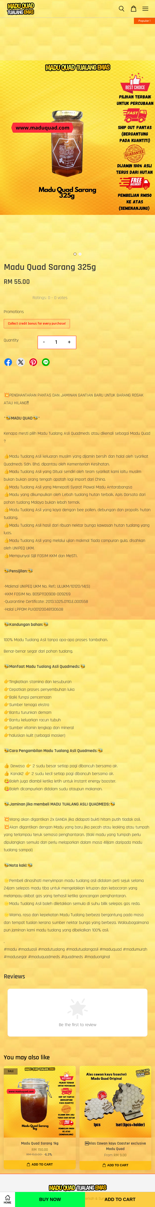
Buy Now (50, 1199)
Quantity (11, 340)
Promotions (14, 312)
